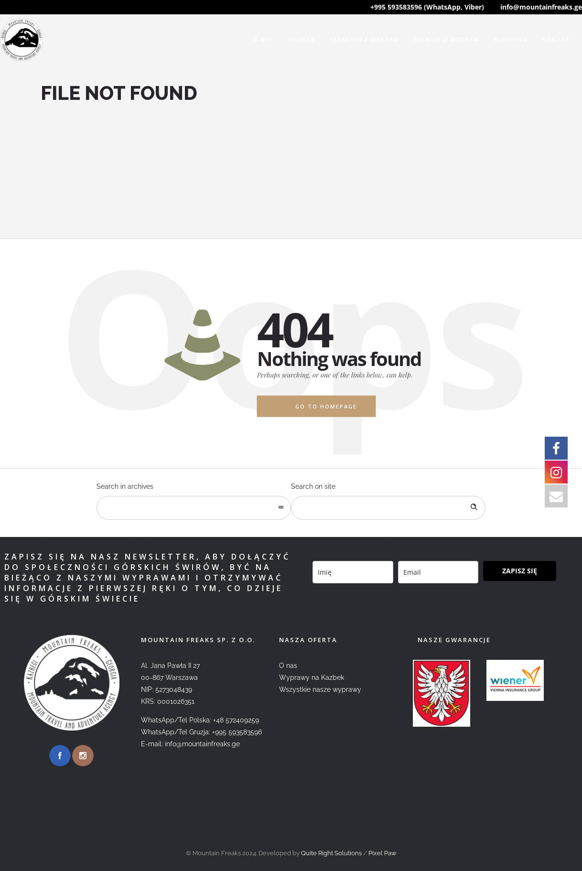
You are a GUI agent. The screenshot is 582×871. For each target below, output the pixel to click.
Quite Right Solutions (331, 853)
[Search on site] (388, 508)
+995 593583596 (237, 732)
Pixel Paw (382, 853)
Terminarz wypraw (364, 39)
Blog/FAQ (511, 39)
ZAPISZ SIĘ (519, 570)
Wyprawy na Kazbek (311, 677)
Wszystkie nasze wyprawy (320, 689)
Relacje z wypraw (446, 39)
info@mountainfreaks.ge (541, 6)
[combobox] (194, 508)
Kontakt (558, 39)
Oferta (302, 39)
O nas (263, 39)
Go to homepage (326, 406)
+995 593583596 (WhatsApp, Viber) (427, 6)
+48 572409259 (236, 720)
